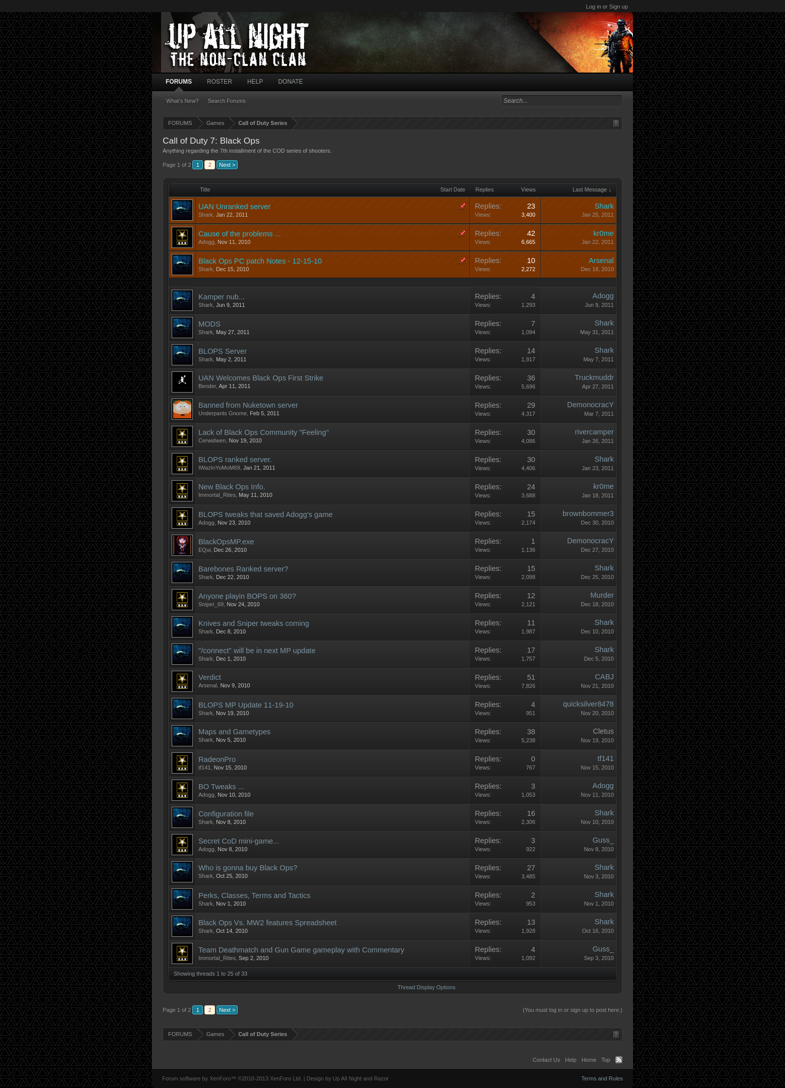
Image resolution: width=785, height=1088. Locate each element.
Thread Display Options (427, 987)
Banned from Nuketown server (248, 405)
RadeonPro (217, 759)
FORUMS (179, 81)
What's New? (182, 101)
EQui (204, 550)
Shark (205, 215)
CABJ (604, 677)
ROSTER (219, 81)
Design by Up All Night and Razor (348, 1078)
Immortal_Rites (217, 495)
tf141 (204, 767)
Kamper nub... (221, 297)
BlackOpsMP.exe (226, 542)
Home (589, 1060)
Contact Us (546, 1060)
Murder (602, 595)
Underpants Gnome (222, 413)
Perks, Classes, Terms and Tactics (254, 895)
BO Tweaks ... (221, 787)
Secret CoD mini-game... (238, 841)
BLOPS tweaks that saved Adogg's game (265, 514)
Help (571, 1060)
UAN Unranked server (234, 207)
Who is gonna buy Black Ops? (247, 868)
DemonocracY (590, 405)
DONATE (290, 81)
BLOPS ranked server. (235, 460)
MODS (209, 324)
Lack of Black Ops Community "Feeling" (263, 432)
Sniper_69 (211, 604)
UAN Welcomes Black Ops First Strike (260, 378)
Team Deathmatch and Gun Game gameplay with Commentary (301, 950)
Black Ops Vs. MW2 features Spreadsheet (267, 923)
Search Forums (226, 101)
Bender (207, 386)
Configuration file (226, 814)
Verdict (209, 677)
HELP (255, 81)
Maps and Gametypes (234, 732)
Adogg (206, 242)
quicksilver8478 (588, 704)
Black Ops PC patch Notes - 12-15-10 (260, 261)
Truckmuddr (594, 377)
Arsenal (601, 261)
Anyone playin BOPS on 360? (247, 596)
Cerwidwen (212, 440)
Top (605, 1060)
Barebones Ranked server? (243, 569)
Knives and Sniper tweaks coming (253, 623)
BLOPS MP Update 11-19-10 (246, 705)
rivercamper (594, 432)
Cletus (603, 731)
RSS (618, 1059)
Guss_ (603, 840)
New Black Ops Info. (231, 487)
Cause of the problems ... (239, 234)
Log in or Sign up (607, 7)
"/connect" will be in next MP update (257, 651)
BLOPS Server (222, 351)
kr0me (603, 233)
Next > (227, 165)
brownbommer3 (588, 513)
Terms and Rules (602, 1078)
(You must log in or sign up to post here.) (572, 1010)
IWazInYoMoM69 (219, 468)
